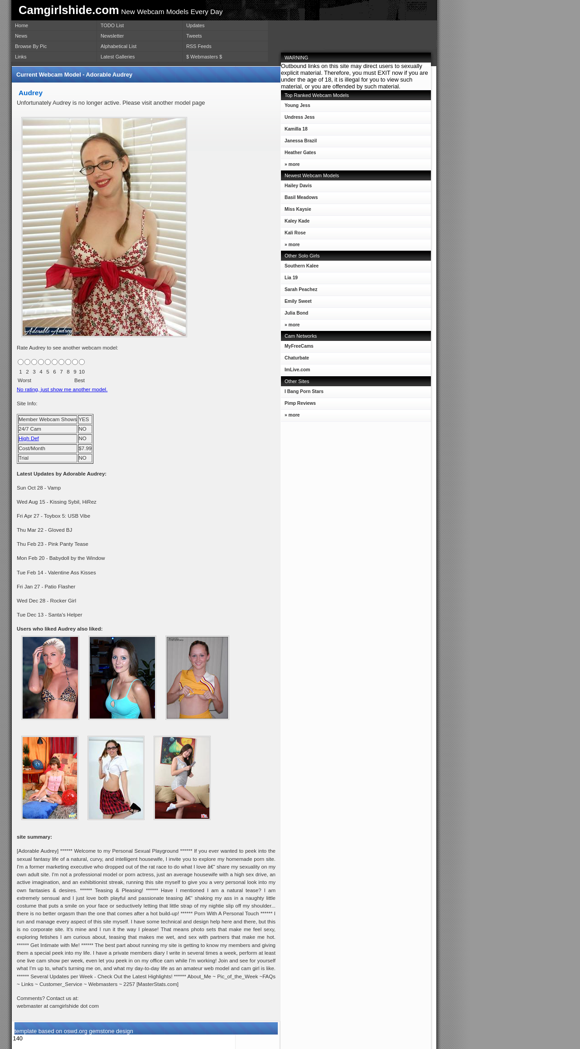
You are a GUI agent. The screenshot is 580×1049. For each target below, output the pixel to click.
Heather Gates (298, 154)
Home (21, 25)
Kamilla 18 (294, 130)
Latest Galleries (118, 56)
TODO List (112, 25)
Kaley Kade (295, 223)
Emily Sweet (296, 303)
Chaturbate (297, 357)
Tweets (194, 36)
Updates (195, 25)
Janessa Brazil (299, 142)
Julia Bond (294, 315)
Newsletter (112, 36)
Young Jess (295, 107)
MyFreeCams (299, 346)
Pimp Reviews (300, 403)
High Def (29, 438)
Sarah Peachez (299, 291)
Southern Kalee (300, 267)
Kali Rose (293, 234)
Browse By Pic (31, 46)
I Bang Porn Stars (304, 391)
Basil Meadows (299, 199)
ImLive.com (297, 369)
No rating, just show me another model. (62, 389)
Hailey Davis (296, 187)
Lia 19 (289, 279)
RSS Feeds (199, 46)
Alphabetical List (118, 46)
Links (20, 56)
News (21, 36)
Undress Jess (298, 119)
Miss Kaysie (296, 211)
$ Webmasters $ (204, 56)
